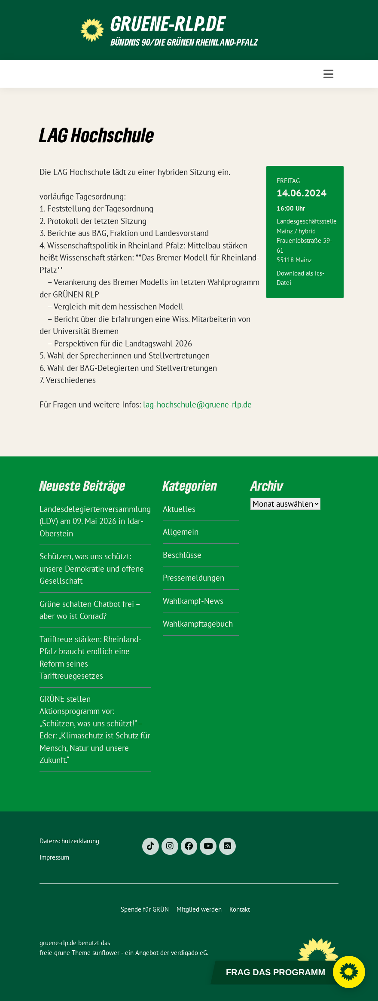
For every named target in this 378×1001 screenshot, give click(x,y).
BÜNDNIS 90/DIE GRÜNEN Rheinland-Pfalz (184, 42)
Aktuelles (179, 509)
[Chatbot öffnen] (349, 972)
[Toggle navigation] (328, 74)
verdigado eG (189, 953)
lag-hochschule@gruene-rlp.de (197, 404)
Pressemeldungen (193, 577)
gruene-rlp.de (168, 23)
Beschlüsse (182, 555)
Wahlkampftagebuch (198, 623)
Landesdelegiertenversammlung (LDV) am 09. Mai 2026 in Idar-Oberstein (95, 521)
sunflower (105, 953)
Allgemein (180, 532)
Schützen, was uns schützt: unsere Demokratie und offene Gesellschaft (92, 568)
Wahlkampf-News (193, 601)
